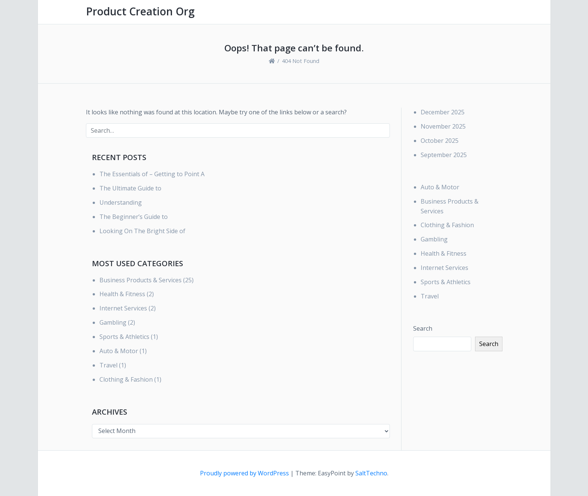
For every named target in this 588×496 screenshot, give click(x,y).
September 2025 (444, 155)
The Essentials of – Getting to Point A (152, 174)
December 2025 (443, 112)
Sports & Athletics (124, 337)
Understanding (120, 202)
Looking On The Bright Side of (142, 231)
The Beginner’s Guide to (133, 217)
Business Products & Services (140, 280)
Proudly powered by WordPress (245, 473)
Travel (108, 365)
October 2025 (440, 140)
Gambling (112, 322)
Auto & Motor (118, 351)
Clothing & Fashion (126, 379)
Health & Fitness (122, 294)
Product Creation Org (140, 11)
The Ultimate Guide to (130, 188)
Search (422, 328)
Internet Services (123, 308)
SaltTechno (371, 473)
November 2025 (443, 126)
